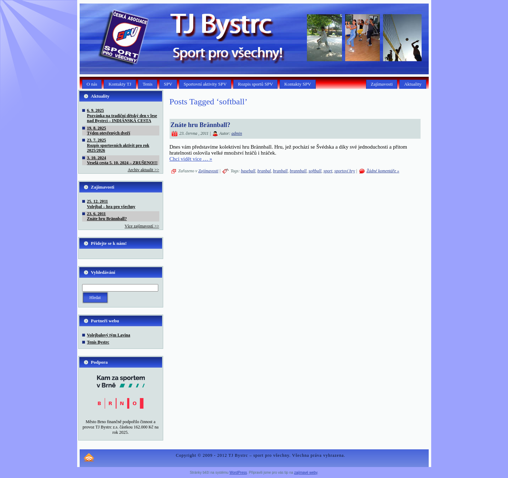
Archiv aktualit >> (143, 169)
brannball (298, 170)
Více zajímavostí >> (142, 226)
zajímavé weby (305, 472)
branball (280, 170)
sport (328, 170)
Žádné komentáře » (382, 170)
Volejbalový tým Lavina (108, 335)
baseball (248, 170)
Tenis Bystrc (98, 342)
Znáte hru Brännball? (200, 124)
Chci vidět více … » (191, 159)
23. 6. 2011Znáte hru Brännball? (107, 216)
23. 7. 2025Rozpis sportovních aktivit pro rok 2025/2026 (118, 145)
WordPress (238, 472)
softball (315, 170)
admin (237, 133)
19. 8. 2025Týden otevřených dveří (108, 131)
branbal (264, 170)
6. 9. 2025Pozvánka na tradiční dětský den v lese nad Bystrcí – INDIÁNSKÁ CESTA (122, 115)
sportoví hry (344, 170)
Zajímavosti (208, 170)
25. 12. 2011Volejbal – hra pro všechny (111, 204)
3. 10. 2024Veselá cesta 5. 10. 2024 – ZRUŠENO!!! (122, 160)
